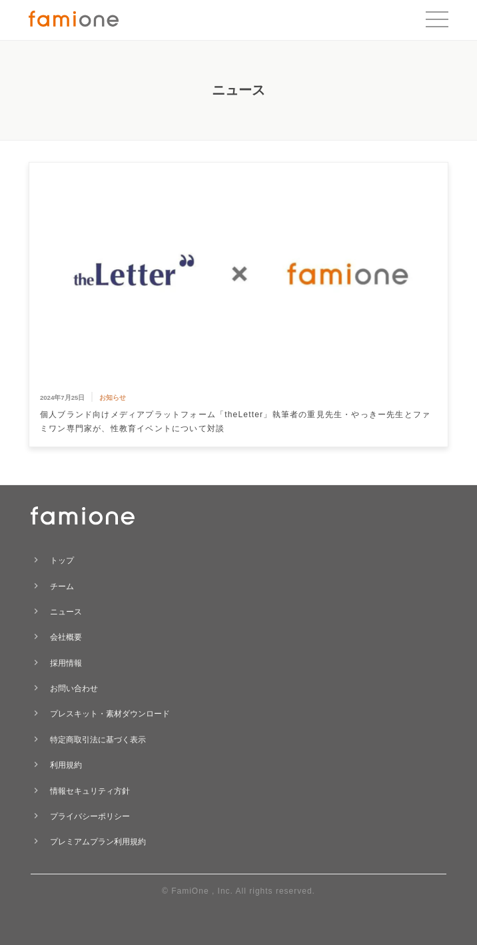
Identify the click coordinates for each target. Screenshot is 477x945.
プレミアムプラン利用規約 (98, 841)
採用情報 (66, 663)
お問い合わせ (74, 688)
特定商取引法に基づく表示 (98, 739)
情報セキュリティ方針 (90, 791)
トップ (62, 560)
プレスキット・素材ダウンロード (110, 713)
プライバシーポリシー (90, 816)
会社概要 (66, 637)
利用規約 (66, 765)
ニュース (66, 611)
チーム (62, 586)
